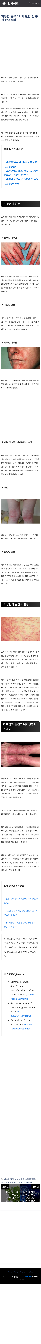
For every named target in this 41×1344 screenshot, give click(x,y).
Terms (22, 1272)
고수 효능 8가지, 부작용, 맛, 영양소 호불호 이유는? (12, 1196)
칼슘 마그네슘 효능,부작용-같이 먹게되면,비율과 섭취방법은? (29, 1197)
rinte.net (28, 1276)
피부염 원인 (9, 1179)
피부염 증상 (28, 1182)
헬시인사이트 (10, 3)
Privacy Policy (13, 1272)
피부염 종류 (19, 1179)
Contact (30, 1272)
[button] (29, 3)
